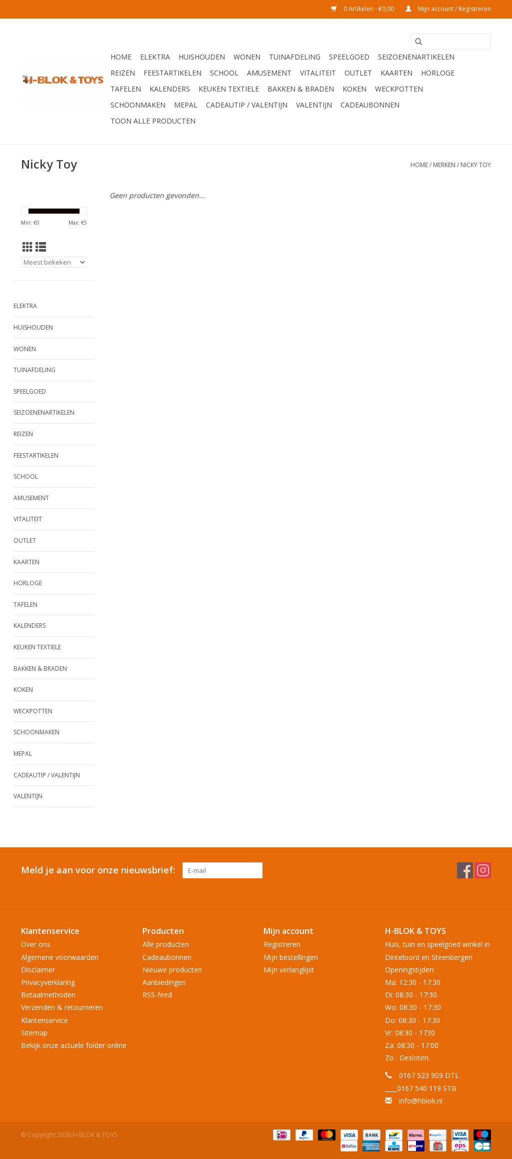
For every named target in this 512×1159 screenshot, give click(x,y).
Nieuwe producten (172, 969)
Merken (444, 165)
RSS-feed (157, 994)
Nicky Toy (475, 165)
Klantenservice (44, 1020)
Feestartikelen (173, 73)
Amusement (269, 73)
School (224, 73)
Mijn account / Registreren (448, 9)
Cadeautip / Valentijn (247, 105)
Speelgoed (349, 57)
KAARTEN (396, 73)
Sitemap (34, 1032)
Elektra (155, 57)
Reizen (122, 73)
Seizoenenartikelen (416, 57)
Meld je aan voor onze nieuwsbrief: (98, 870)
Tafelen (125, 89)
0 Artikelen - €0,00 (363, 9)
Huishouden (201, 57)
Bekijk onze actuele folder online (73, 1045)
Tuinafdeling (294, 57)
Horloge (437, 73)
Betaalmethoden (48, 994)
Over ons (35, 944)
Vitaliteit (318, 73)
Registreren (282, 944)
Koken (354, 89)
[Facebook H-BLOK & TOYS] (465, 870)
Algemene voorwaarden (59, 957)
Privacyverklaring (48, 982)
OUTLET (358, 73)
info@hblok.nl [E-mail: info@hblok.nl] (420, 1100)
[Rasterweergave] (27, 247)
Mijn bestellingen (291, 957)
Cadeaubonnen (370, 105)
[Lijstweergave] (41, 247)
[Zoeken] (451, 42)
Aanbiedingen (164, 982)
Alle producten (165, 944)
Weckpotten (399, 89)
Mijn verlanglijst (289, 969)
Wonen (247, 57)
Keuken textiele (228, 89)
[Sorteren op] (54, 262)
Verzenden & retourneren (62, 1007)
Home (121, 57)
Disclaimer (38, 969)
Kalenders (170, 89)
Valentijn (314, 105)
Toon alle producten (153, 121)
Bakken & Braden (301, 89)
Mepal (186, 105)
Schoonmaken (138, 105)
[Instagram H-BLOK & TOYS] (483, 870)
